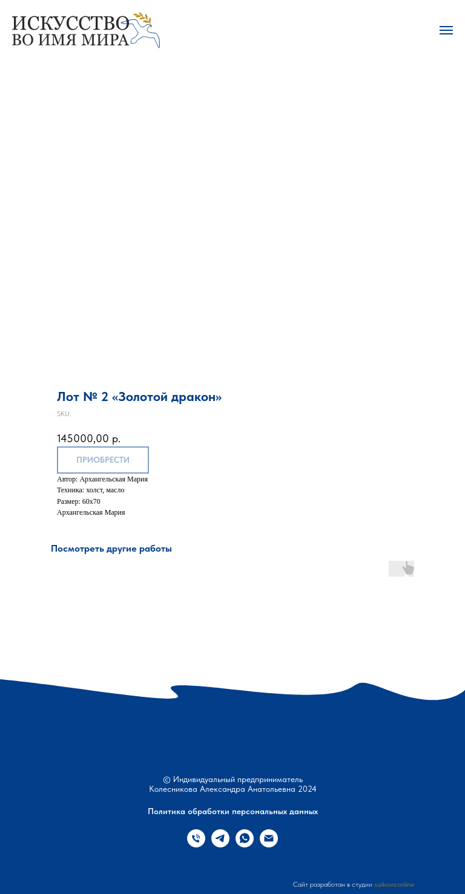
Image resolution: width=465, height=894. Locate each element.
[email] (269, 844)
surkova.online (394, 884)
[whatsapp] (245, 844)
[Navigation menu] (446, 30)
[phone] (196, 844)
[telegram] (220, 844)
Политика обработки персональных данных (233, 811)
